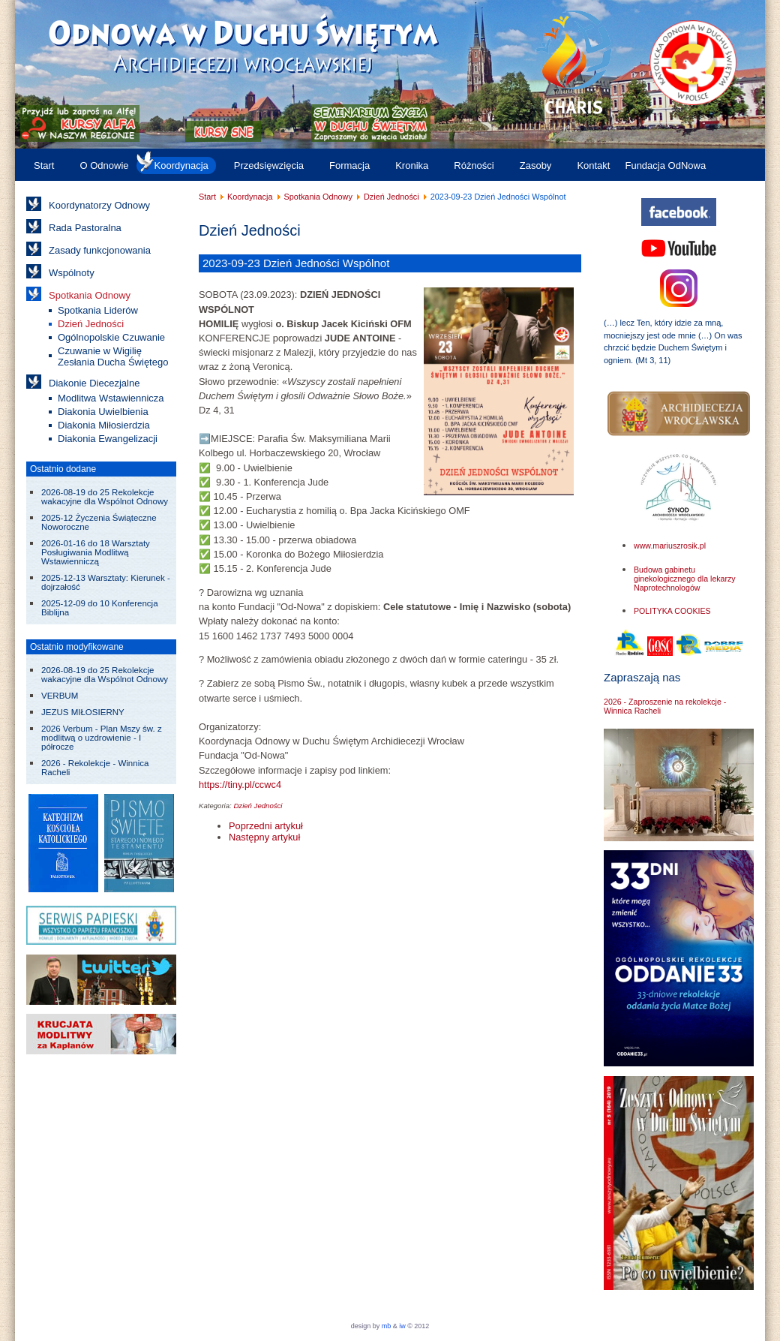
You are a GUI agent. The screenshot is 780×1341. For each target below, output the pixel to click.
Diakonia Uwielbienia (103, 411)
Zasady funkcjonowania (100, 250)
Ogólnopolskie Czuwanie (111, 337)
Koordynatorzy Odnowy (99, 205)
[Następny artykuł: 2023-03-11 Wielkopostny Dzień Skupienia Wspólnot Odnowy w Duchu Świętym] (264, 837)
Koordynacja (181, 165)
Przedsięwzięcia (269, 165)
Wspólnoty (71, 272)
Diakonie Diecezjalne (94, 383)
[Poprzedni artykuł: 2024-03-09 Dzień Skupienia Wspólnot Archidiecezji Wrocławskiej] (266, 825)
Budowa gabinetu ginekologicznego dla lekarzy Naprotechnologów (685, 578)
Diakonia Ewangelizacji (108, 438)
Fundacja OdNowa (665, 165)
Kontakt (593, 165)
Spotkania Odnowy (89, 295)
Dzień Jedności (91, 323)
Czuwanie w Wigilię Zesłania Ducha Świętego (113, 356)
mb (387, 1326)
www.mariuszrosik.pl (670, 545)
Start (44, 165)
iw (402, 1326)
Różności (474, 165)
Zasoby (536, 165)
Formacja (349, 165)
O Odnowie (104, 165)
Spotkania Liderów (98, 310)
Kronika (411, 165)
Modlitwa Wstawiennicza (111, 398)
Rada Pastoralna (85, 227)
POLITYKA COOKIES (672, 610)
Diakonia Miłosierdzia (104, 425)
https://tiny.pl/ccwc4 (240, 784)
